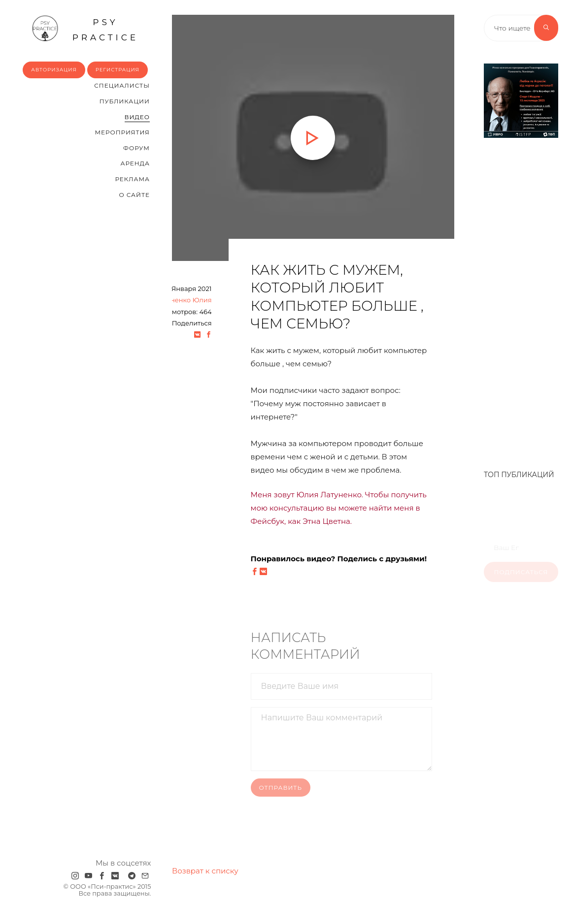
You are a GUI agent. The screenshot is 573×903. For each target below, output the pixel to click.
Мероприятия (122, 132)
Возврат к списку (205, 870)
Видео (137, 117)
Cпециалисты (122, 85)
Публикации (125, 101)
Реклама (132, 179)
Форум (136, 148)
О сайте (134, 194)
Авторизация (54, 69)
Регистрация (117, 69)
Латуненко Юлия (183, 300)
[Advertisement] (521, 299)
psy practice (85, 28)
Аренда (134, 163)
